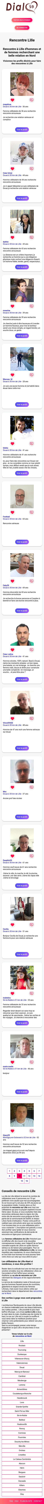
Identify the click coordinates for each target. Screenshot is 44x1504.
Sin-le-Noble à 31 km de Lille (14, 1000)
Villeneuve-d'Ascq (22, 1359)
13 (34, 1176)
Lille (22, 1341)
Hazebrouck (22, 1398)
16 (27, 1181)
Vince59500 (8, 723)
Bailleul (22, 1420)
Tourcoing (22, 1350)
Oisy (22, 1494)
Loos (22, 1402)
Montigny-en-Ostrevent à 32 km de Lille (19, 1137)
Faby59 (6, 585)
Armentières (22, 1389)
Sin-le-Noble (22, 1415)
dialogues (17, 1278)
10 (19, 1176)
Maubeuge (22, 1380)
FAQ (11, 1501)
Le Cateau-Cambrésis (22, 1459)
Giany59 (6, 1135)
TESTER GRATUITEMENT (22, 20)
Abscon (22, 1463)
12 (29, 1176)
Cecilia (6, 929)
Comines (22, 1433)
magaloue (7, 104)
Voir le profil (22, 129)
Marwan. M (7, 379)
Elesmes (22, 1490)
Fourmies (22, 1437)
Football (6, 517)
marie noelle (8, 1066)
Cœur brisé (7, 173)
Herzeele (22, 1481)
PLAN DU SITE (26, 1501)
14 (39, 1176)
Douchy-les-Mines (22, 1442)
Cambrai (22, 1376)
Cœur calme (8, 654)
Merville (22, 1446)
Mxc (4, 791)
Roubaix (22, 1345)
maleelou (7, 998)
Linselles (22, 1455)
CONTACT (38, 1501)
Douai (22, 1367)
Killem (22, 1485)
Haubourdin (22, 1424)
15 (22, 1181)
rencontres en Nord (23, 1336)
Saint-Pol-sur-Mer (22, 1411)
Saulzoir (22, 1477)
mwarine (6, 310)
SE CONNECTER (22, 28)
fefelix (5, 448)
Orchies (22, 1450)
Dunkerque (21, 1354)
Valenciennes (22, 1363)
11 (24, 1176)
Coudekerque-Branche (22, 1394)
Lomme (22, 1385)
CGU (16, 1501)
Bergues (22, 1472)
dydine (5, 242)
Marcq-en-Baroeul (22, 1372)
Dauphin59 (7, 860)
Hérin (22, 1468)
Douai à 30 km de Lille (12, 106)
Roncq (22, 1428)
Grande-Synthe (22, 1407)
